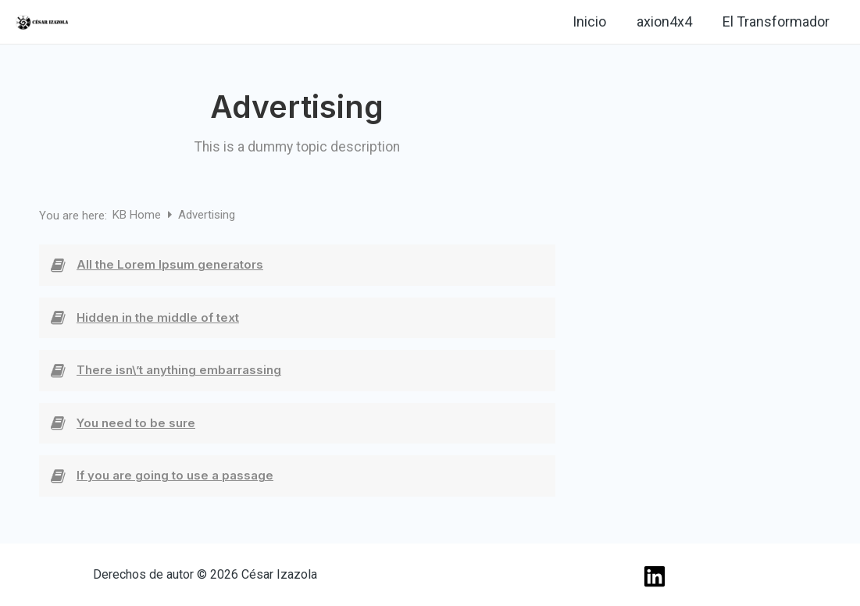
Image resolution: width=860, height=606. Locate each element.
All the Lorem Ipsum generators (170, 264)
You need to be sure (136, 422)
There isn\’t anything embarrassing (179, 369)
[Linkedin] (98, 22)
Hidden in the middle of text (158, 317)
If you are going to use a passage (175, 475)
